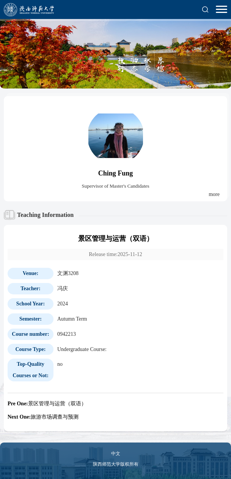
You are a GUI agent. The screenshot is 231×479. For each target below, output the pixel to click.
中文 (115, 453)
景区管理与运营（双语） (47, 403)
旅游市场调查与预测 (43, 417)
